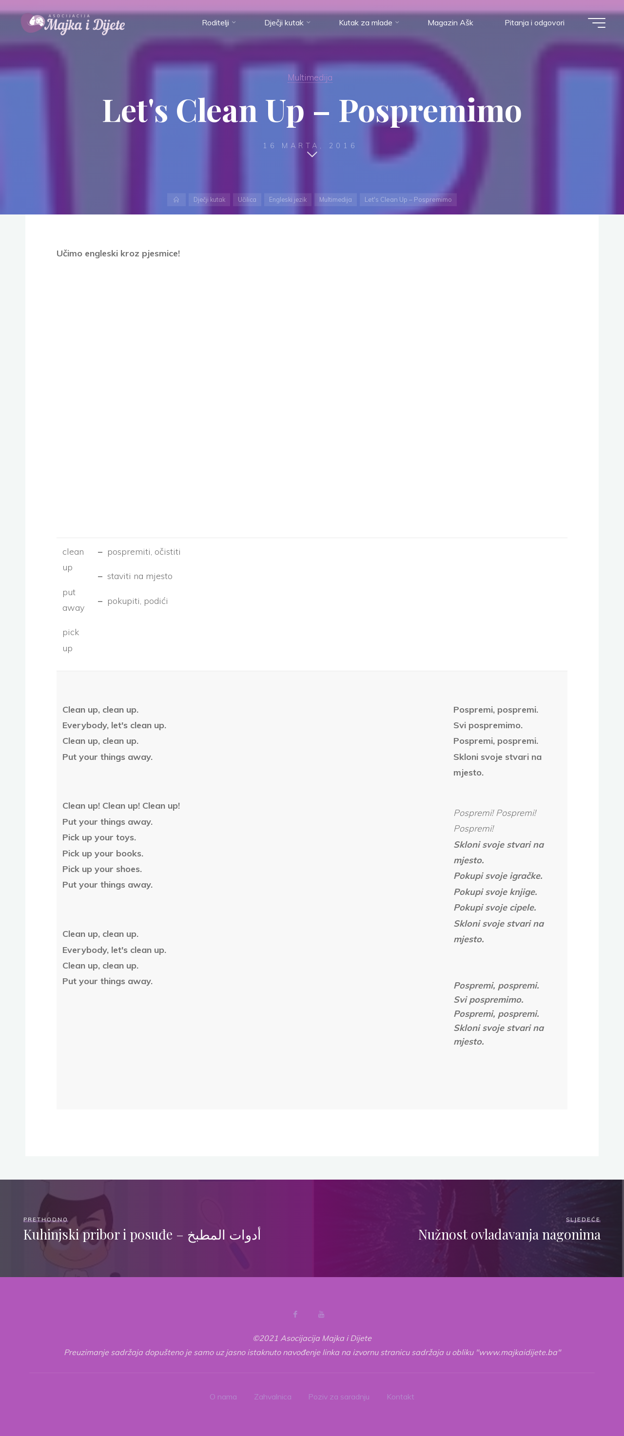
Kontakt (401, 1396)
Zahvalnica (273, 1396)
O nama (222, 1396)
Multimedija (310, 77)
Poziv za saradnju (339, 1396)
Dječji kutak (207, 199)
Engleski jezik (289, 199)
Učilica (246, 199)
